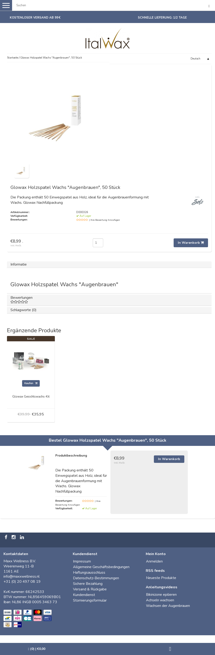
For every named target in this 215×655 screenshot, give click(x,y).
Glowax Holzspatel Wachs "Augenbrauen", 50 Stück (51, 57)
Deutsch (195, 58)
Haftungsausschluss (89, 572)
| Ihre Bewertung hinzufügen (104, 220)
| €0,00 (36, 649)
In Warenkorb (191, 242)
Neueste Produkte (161, 577)
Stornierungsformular (90, 600)
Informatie (18, 264)
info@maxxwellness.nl (21, 576)
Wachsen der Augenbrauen (168, 605)
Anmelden (154, 561)
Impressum (82, 561)
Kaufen (30, 383)
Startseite (12, 57)
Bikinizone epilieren (161, 594)
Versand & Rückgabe (90, 589)
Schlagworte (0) (23, 310)
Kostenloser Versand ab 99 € (35, 18)
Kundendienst (84, 594)
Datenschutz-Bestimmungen (96, 578)
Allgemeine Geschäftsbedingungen (101, 566)
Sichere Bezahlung (88, 583)
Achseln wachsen (160, 600)
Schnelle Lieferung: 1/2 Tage (162, 18)
